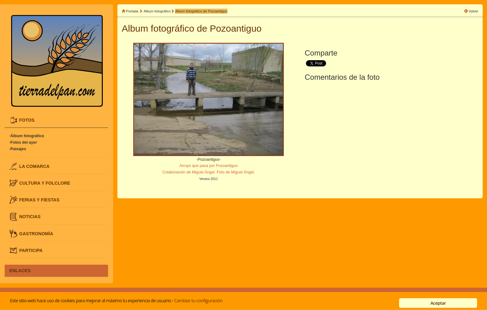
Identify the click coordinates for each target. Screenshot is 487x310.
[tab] (56, 120)
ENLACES (20, 270)
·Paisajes (17, 149)
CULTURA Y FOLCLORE (44, 182)
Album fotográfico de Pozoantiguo (201, 11)
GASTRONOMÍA (36, 233)
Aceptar (438, 303)
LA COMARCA (34, 166)
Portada (132, 11)
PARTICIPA (31, 250)
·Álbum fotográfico (26, 136)
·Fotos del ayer (23, 142)
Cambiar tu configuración (198, 300)
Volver (473, 11)
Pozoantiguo (236, 28)
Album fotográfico (157, 11)
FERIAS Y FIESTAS (39, 199)
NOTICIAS (30, 216)
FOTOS (26, 120)
